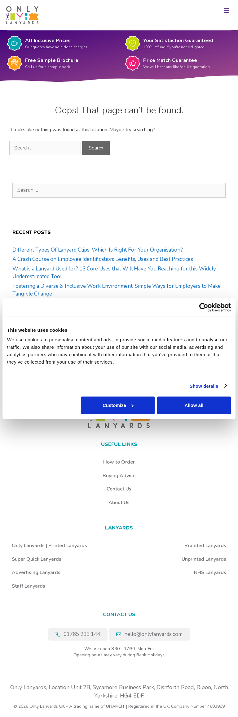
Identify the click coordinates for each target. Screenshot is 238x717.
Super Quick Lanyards (36, 559)
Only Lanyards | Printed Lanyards (49, 545)
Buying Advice (119, 475)
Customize (118, 405)
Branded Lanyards (205, 545)
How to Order (119, 462)
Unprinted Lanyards (204, 559)
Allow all (193, 405)
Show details (204, 385)
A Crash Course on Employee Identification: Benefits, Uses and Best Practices (102, 259)
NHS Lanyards (210, 572)
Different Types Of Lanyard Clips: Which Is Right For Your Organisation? (97, 249)
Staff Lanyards (28, 586)
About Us (119, 502)
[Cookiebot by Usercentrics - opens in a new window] (204, 307)
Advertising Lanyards (36, 572)
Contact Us (119, 489)
